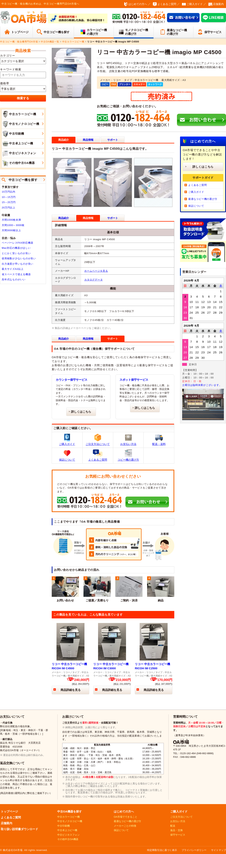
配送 (172, 825)
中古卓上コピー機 (17, 143)
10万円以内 (8, 191)
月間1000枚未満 (11, 219)
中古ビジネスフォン (19, 153)
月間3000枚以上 (11, 230)
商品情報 (88, 139)
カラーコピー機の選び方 (97, 31)
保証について (67, 455)
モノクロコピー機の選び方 (136, 31)
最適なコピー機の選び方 (177, 32)
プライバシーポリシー (194, 850)
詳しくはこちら (81, 411)
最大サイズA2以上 (13, 269)
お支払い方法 (128, 440)
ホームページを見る (96, 270)
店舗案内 (218, 4)
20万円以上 (8, 207)
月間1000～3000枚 (13, 225)
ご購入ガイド (195, 4)
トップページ (20, 32)
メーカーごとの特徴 (125, 825)
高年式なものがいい (13, 279)
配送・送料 (159, 440)
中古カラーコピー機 (19, 114)
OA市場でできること (125, 816)
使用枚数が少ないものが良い (19, 258)
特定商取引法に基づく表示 (162, 850)
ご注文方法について (98, 440)
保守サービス (213, 32)
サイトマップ (218, 850)
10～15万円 (9, 197)
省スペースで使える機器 (16, 274)
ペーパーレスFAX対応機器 (17, 242)
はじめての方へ (137, 4)
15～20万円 (9, 202)
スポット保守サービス (134, 379)
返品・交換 (176, 830)
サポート (112, 139)
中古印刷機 (13, 133)
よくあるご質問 (166, 4)
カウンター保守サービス (71, 379)
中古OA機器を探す (69, 811)
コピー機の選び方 (128, 455)
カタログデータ (93, 279)
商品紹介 (63, 218)
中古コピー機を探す (57, 32)
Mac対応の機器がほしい (16, 247)
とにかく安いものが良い (16, 253)
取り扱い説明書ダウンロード (19, 829)
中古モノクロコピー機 (20, 124)
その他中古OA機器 (18, 163)
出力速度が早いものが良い (17, 263)
